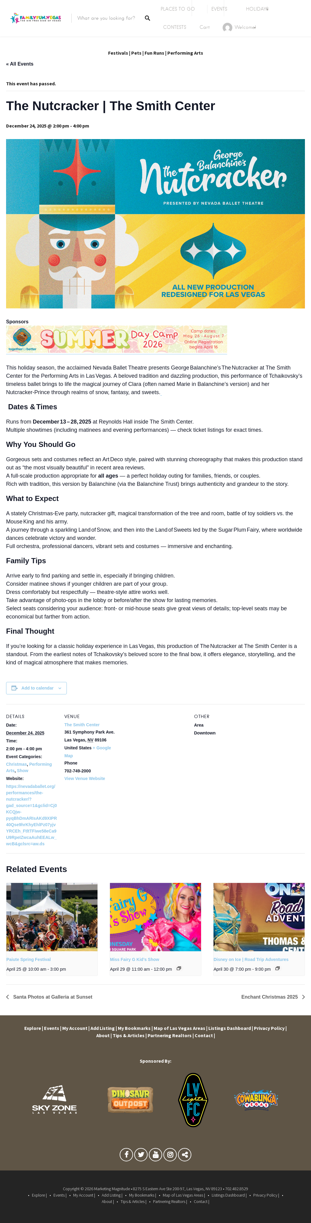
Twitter (141, 1156)
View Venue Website (84, 778)
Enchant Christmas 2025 (270, 997)
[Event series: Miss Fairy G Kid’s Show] (179, 968)
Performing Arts (185, 53)
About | (104, 1035)
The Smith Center (82, 724)
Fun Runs (154, 53)
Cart (205, 27)
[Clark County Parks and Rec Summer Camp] (116, 351)
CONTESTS (174, 27)
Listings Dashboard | (230, 1028)
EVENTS (219, 9)
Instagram (170, 1156)
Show (22, 770)
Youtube (155, 1156)
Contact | (205, 1035)
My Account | (76, 1028)
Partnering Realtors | (171, 1035)
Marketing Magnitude (112, 1188)
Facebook (126, 1156)
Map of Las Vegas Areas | (180, 1028)
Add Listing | (104, 1028)
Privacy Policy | (270, 1028)
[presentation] (51, 917)
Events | (52, 1028)
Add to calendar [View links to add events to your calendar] (38, 688)
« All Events (19, 63)
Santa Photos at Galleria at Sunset (52, 997)
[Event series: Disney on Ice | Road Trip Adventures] (277, 968)
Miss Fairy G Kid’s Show (134, 959)
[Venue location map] (155, 746)
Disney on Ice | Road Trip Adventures (251, 959)
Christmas (16, 764)
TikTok (185, 1156)
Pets (136, 53)
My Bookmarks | (135, 1028)
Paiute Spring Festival (28, 959)
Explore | (33, 1028)
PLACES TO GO (178, 9)
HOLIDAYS (257, 9)
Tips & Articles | (130, 1035)
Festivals (118, 53)
